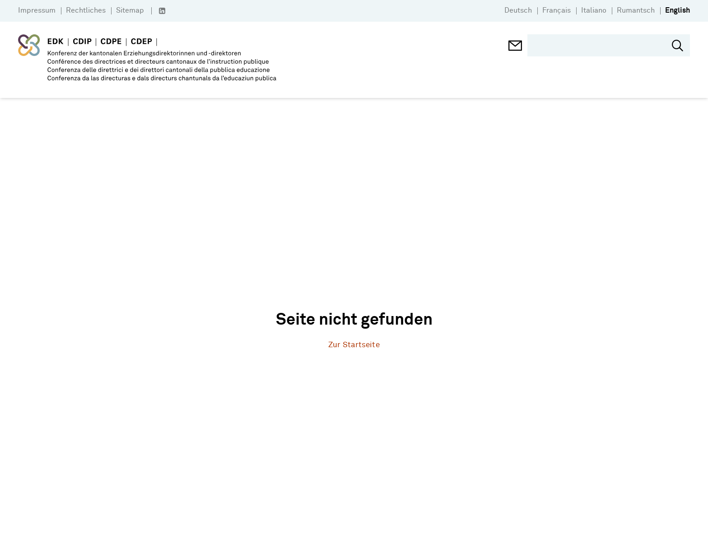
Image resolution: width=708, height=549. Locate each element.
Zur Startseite (353, 345)
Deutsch (518, 10)
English (677, 10)
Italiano (593, 10)
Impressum (37, 10)
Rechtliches (86, 10)
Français (556, 10)
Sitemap (130, 10)
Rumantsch (636, 10)
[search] (602, 45)
